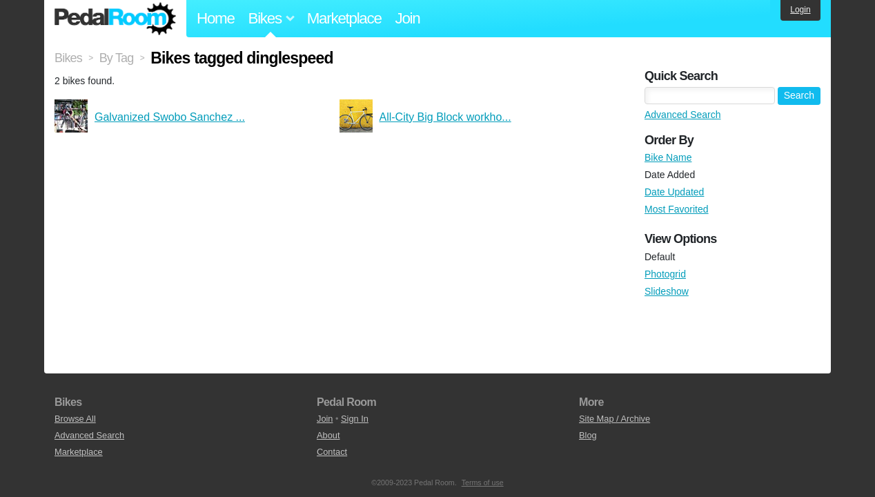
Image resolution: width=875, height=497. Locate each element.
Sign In (354, 418)
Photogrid (665, 274)
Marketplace (344, 18)
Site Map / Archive (614, 418)
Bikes (68, 58)
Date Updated (674, 191)
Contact (332, 452)
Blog (588, 435)
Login (800, 9)
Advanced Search (683, 114)
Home (216, 18)
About (328, 435)
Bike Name (668, 157)
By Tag (116, 58)
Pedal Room (115, 18)
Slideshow (667, 291)
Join (407, 18)
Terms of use (483, 482)
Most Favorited (677, 209)
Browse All (75, 418)
